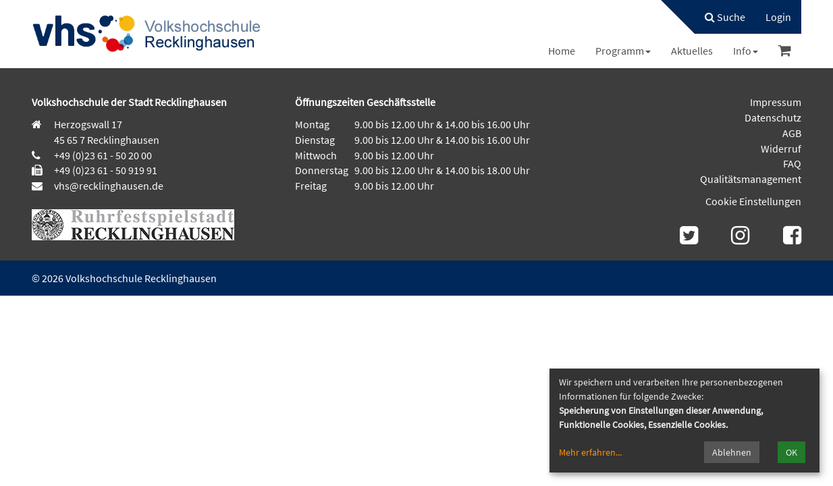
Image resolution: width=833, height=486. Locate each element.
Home (561, 50)
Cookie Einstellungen (753, 201)
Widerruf (781, 148)
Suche (725, 17)
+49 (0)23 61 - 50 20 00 (103, 155)
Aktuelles (692, 50)
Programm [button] (623, 50)
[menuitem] (718, 17)
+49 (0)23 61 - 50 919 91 (105, 170)
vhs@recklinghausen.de (107, 185)
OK (791, 452)
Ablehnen (731, 452)
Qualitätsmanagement (750, 179)
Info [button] (745, 50)
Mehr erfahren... (590, 452)
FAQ (792, 163)
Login (778, 17)
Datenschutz (773, 117)
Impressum (775, 102)
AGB (791, 133)
